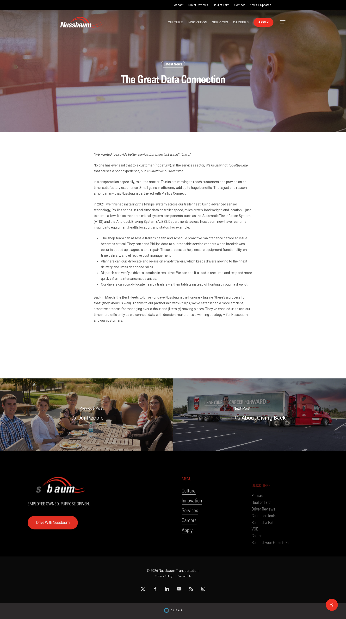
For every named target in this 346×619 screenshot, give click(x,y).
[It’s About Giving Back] (259, 414)
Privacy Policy (164, 576)
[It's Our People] (86, 414)
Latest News (173, 64)
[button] (283, 22)
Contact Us (184, 576)
